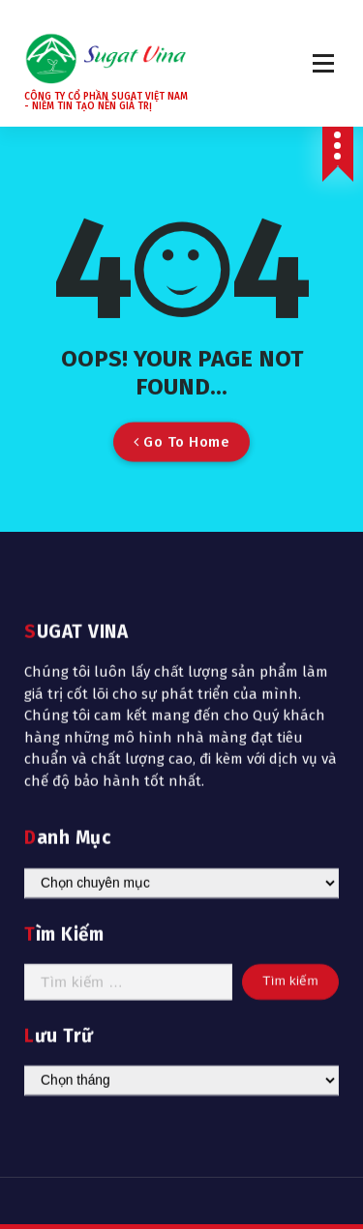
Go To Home (181, 452)
